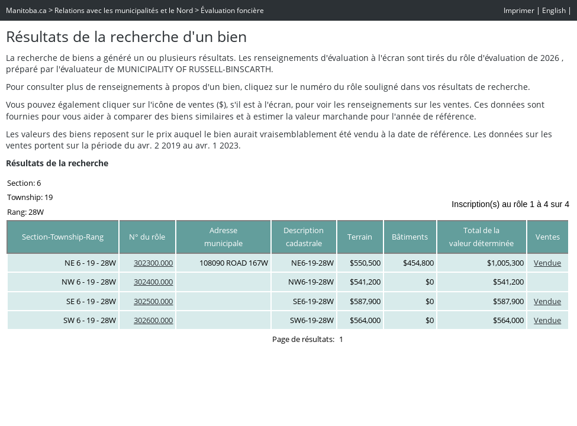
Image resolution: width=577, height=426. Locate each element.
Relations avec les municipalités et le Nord (123, 10)
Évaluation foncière (232, 10)
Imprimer (519, 10)
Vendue (547, 262)
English (554, 10)
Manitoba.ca (26, 10)
